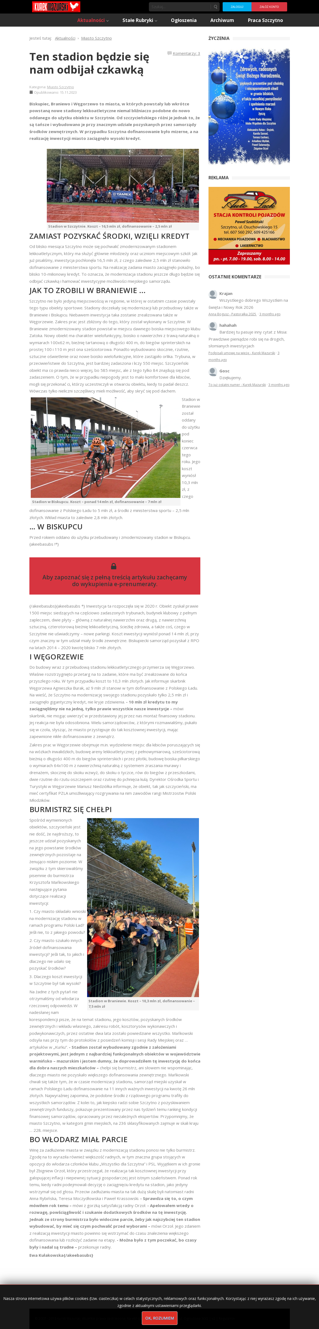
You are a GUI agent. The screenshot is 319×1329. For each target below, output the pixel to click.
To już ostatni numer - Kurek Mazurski (237, 384)
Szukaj (215, 6)
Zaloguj (237, 6)
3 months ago (270, 314)
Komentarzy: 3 (186, 53)
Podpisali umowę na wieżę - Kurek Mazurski (241, 353)
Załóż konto (269, 6)
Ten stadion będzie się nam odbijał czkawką (89, 63)
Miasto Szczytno (60, 86)
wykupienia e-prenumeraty (118, 584)
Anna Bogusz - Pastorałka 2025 (232, 314)
